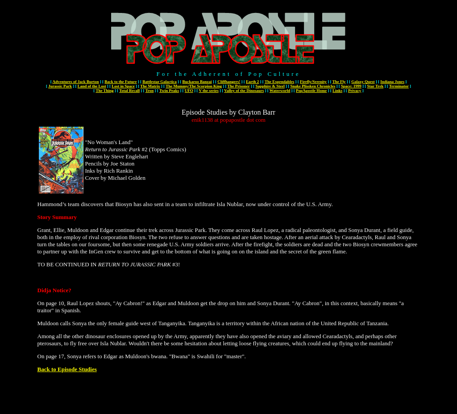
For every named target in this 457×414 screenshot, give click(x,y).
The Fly (339, 81)
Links (337, 90)
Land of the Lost (92, 86)
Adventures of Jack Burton (75, 81)
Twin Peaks (169, 90)
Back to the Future (120, 81)
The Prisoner (239, 86)
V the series (208, 90)
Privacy (354, 90)
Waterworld (280, 90)
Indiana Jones (392, 81)
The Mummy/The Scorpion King (194, 86)
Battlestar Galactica (159, 81)
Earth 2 (252, 81)
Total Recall (129, 90)
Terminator (399, 86)
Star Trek (375, 86)
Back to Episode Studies (67, 369)
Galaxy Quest (362, 81)
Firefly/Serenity (313, 81)
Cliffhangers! (228, 81)
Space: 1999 (351, 86)
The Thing (104, 90)
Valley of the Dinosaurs (244, 90)
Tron (149, 90)
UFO (189, 90)
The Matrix (150, 86)
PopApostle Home (311, 90)
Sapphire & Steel (269, 86)
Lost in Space (123, 86)
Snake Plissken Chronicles (312, 86)
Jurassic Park (60, 86)
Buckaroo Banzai (197, 81)
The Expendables (279, 81)
